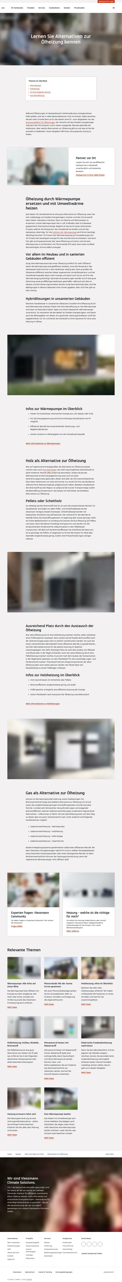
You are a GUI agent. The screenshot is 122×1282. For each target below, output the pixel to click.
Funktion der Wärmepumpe (64, 232)
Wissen (18, 1154)
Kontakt (67, 8)
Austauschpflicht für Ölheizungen (40, 122)
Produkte (30, 8)
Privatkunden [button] (79, 8)
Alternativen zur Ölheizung (57, 1154)
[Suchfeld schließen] (108, 8)
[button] (110, 1154)
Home (9, 1154)
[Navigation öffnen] (3, 7)
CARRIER (29, 1279)
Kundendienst (54, 8)
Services (41, 8)
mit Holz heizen (49, 470)
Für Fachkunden (17, 8)
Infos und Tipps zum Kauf (34, 1154)
